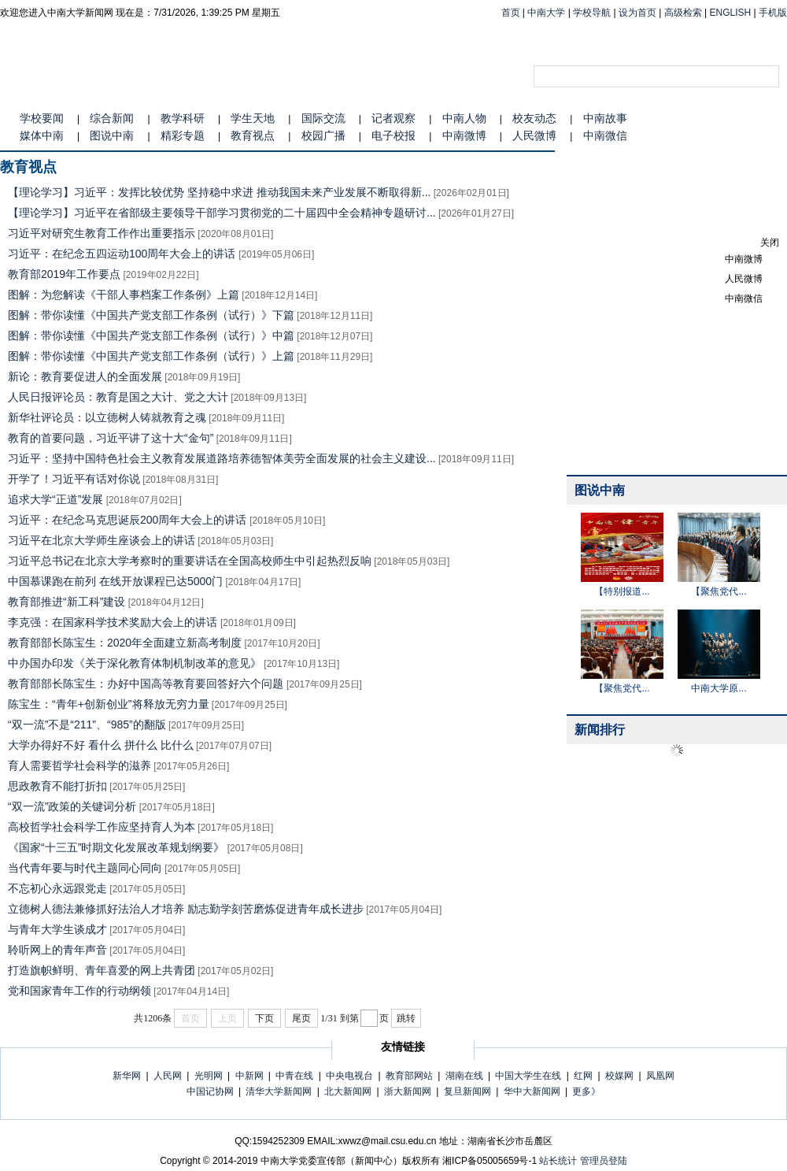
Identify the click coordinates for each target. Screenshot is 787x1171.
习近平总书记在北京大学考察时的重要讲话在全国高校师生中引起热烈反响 (189, 560)
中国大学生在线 (528, 1075)
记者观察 (393, 118)
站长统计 (558, 1160)
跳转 (406, 1018)
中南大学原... (718, 688)
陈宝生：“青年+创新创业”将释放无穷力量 (108, 704)
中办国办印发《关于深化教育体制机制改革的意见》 (134, 663)
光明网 (208, 1075)
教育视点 (253, 135)
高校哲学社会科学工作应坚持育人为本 (101, 827)
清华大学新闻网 (279, 1091)
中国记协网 (210, 1091)
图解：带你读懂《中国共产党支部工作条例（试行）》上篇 (151, 356)
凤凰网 (660, 1075)
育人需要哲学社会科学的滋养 (79, 765)
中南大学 (546, 12)
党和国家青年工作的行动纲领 (79, 990)
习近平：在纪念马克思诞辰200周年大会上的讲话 (128, 519)
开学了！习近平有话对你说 (74, 478)
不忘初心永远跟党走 (57, 888)
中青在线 (294, 1075)
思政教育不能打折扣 (57, 786)
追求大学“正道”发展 (55, 499)
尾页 (301, 1018)
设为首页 (637, 12)
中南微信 (605, 135)
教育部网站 (409, 1075)
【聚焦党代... (718, 591)
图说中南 (112, 135)
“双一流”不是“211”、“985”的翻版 (87, 724)
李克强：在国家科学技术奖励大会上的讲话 (114, 622)
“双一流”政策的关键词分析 (72, 806)
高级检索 (683, 12)
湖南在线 (464, 1075)
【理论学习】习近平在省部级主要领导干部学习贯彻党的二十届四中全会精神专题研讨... (222, 212)
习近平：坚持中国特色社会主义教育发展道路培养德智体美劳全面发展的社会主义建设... (222, 458)
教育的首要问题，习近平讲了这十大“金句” (110, 438)
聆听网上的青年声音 (57, 949)
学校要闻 (42, 118)
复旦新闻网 (467, 1091)
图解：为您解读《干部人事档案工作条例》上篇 (123, 294)
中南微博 (464, 135)
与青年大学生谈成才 (57, 929)
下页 (264, 1018)
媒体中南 (42, 135)
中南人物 (464, 118)
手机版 (773, 12)
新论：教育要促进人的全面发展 (85, 376)
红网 (583, 1075)
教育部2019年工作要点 (64, 274)
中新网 (249, 1075)
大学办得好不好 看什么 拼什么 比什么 (101, 745)
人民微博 (534, 135)
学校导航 (592, 12)
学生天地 (253, 118)
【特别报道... (621, 591)
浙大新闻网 (407, 1091)
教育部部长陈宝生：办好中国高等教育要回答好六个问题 (147, 683)
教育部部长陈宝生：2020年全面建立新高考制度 (125, 642)
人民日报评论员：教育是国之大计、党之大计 (118, 397)
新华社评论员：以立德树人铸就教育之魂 (107, 417)
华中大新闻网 (532, 1091)
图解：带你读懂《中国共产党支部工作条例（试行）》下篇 (151, 315)
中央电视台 (349, 1075)
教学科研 (183, 118)
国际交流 (323, 118)
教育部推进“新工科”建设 (66, 601)
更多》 (586, 1091)
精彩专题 (183, 135)
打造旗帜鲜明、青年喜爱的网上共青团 (101, 970)
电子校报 (393, 135)
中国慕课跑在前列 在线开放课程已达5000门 (115, 581)
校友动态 (534, 118)
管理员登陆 (603, 1160)
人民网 (167, 1075)
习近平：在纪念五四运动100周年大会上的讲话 (123, 253)
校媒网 (619, 1075)
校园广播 (323, 135)
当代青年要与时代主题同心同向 (85, 868)
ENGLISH (731, 12)
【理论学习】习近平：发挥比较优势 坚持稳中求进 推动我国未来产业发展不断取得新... (219, 192)
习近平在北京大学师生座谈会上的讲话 (101, 540)
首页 (510, 12)
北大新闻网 (347, 1091)
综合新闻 (112, 118)
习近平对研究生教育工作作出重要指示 (101, 233)
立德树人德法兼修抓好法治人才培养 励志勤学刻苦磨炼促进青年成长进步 (186, 908)
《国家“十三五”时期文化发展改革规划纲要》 (116, 847)
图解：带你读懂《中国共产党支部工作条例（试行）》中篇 (151, 335)
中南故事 (605, 118)
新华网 (127, 1075)
